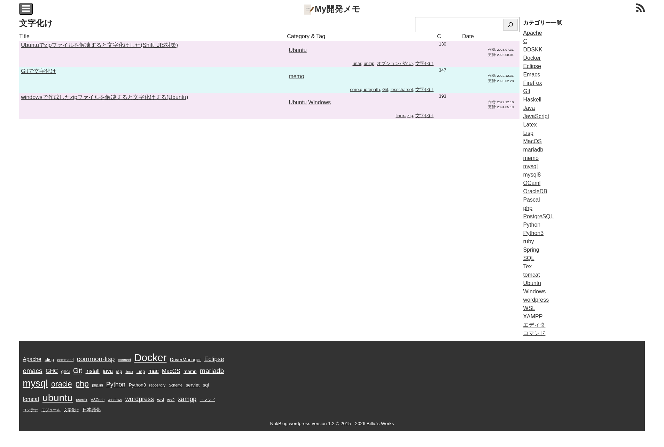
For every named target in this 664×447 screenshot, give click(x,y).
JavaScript (536, 116)
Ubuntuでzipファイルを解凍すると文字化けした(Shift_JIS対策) (99, 45)
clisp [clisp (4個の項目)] (49, 359)
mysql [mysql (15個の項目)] (35, 383)
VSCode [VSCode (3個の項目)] (98, 400)
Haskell (532, 100)
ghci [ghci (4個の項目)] (65, 371)
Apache (532, 33)
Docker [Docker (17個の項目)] (150, 357)
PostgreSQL (538, 216)
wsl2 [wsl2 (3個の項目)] (170, 400)
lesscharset (401, 89)
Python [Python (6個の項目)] (115, 384)
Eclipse (532, 66)
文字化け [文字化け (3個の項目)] (71, 410)
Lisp (528, 133)
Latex (530, 125)
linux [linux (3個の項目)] (129, 371)
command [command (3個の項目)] (65, 360)
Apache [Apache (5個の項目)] (32, 359)
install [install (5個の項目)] (93, 371)
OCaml (531, 183)
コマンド (534, 333)
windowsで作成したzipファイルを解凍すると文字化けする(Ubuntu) (104, 97)
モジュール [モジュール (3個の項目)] (51, 410)
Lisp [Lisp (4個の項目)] (140, 371)
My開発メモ (332, 9)
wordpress (536, 300)
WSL (529, 308)
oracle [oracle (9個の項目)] (61, 384)
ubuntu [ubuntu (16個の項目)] (57, 397)
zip (410, 115)
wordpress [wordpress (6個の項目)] (139, 399)
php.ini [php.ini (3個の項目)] (97, 385)
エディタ (534, 325)
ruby (528, 241)
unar (356, 63)
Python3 (533, 233)
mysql (530, 166)
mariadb (533, 150)
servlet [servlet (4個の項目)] (193, 385)
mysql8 (532, 175)
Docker (532, 58)
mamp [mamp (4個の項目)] (189, 371)
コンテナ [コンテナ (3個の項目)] (30, 410)
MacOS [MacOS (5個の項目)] (171, 371)
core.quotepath (365, 89)
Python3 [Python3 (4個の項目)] (137, 385)
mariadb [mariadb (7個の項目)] (212, 370)
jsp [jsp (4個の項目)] (119, 371)
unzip (369, 63)
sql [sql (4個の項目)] (206, 385)
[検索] (510, 25)
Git (385, 89)
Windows (319, 102)
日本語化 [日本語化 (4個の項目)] (92, 409)
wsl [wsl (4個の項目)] (160, 399)
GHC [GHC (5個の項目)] (52, 371)
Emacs (531, 75)
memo (296, 76)
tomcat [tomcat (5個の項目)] (31, 399)
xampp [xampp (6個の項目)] (187, 399)
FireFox (532, 83)
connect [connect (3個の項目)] (124, 360)
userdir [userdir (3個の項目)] (82, 400)
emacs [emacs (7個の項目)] (32, 370)
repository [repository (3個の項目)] (157, 385)
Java (529, 108)
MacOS (532, 141)
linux (400, 115)
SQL (528, 258)
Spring (531, 250)
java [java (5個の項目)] (108, 371)
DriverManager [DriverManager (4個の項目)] (185, 359)
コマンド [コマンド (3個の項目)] (207, 400)
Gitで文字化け (38, 71)
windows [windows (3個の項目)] (115, 400)
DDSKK (532, 49)
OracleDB (535, 191)
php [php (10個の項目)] (82, 383)
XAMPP (532, 316)
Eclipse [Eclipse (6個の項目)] (214, 359)
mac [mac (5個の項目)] (153, 371)
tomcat (531, 275)
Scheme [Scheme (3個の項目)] (175, 385)
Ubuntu (298, 50)
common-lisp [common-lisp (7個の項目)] (96, 359)
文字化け (424, 63)
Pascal (531, 200)
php (527, 208)
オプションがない (395, 63)
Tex (527, 266)
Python (531, 225)
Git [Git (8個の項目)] (77, 370)
